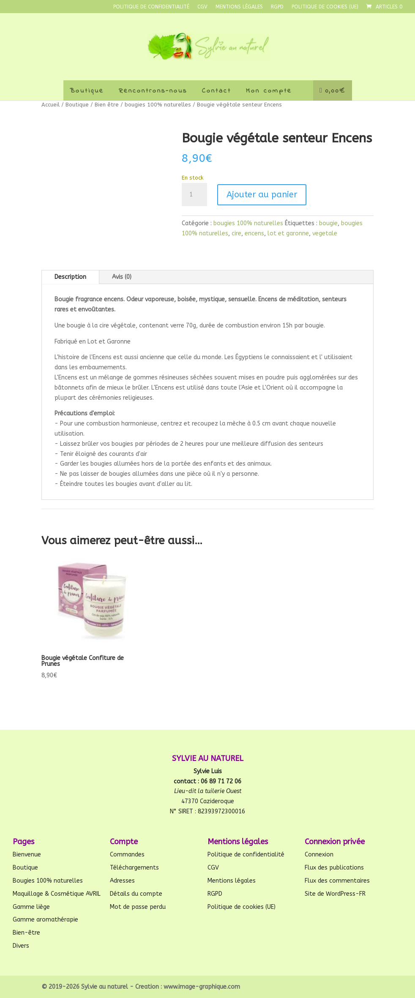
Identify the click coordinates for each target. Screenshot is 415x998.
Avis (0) (121, 277)
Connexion (319, 854)
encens (254, 233)
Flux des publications (334, 867)
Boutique (87, 91)
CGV (202, 7)
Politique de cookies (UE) (325, 7)
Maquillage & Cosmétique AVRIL (57, 893)
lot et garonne (288, 233)
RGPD (277, 7)
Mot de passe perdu (138, 907)
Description (70, 277)
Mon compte (269, 91)
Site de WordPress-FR (335, 893)
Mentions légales (239, 7)
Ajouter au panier (262, 194)
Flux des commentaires (337, 880)
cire (236, 233)
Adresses (122, 880)
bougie (328, 223)
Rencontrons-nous (153, 91)
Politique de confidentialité (151, 7)
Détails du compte (136, 893)
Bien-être (26, 932)
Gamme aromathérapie (45, 919)
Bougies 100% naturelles (48, 880)
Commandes (127, 854)
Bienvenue (27, 854)
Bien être (107, 104)
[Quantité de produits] (194, 195)
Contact (216, 91)
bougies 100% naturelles (158, 104)
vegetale (324, 233)
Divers (21, 945)
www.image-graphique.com (202, 986)
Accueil (50, 104)
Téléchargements (134, 867)
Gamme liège (31, 907)
